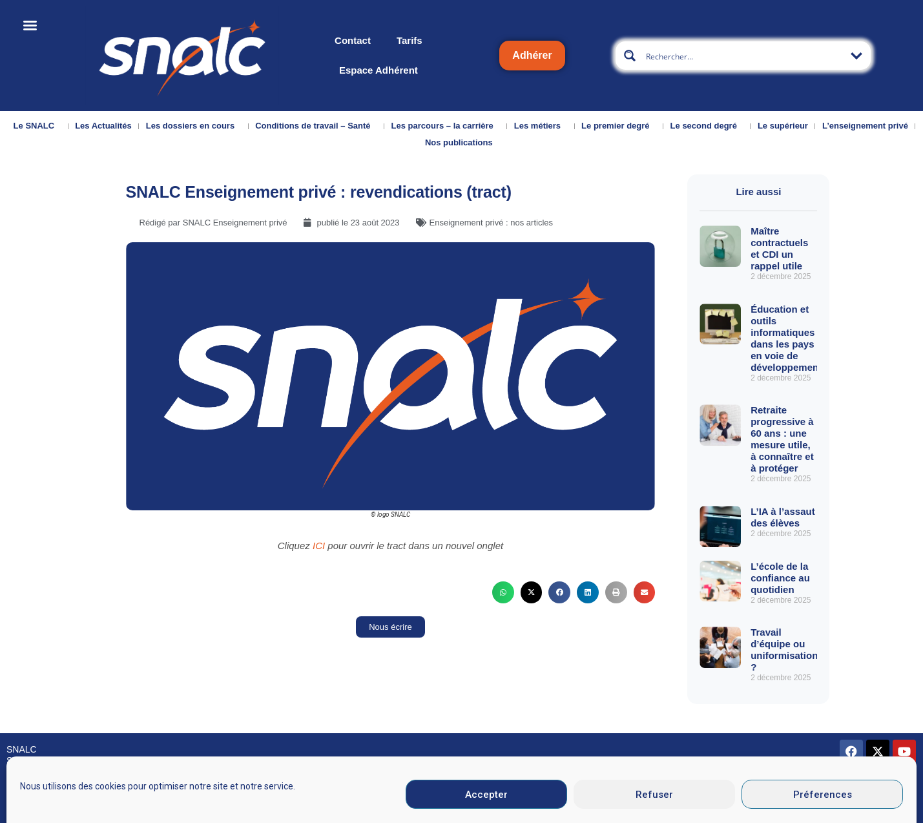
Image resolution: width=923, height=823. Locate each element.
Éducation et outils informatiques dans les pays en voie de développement (786, 338)
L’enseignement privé (865, 125)
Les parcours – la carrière (445, 126)
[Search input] (744, 55)
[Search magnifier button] (630, 56)
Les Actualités (103, 125)
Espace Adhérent (378, 70)
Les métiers (540, 126)
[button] (503, 592)
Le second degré (706, 126)
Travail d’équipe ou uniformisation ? (784, 649)
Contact (353, 40)
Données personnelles (713, 806)
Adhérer (532, 55)
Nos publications (462, 142)
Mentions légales (507, 806)
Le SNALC (37, 126)
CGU (612, 806)
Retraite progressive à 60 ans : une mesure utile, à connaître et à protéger (782, 439)
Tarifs (409, 40)
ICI (320, 545)
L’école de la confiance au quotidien (780, 578)
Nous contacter (37, 807)
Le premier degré (618, 126)
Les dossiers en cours (193, 126)
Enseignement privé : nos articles (491, 222)
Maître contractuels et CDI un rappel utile (779, 248)
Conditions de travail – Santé (316, 126)
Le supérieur (783, 125)
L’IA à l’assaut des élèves (783, 517)
